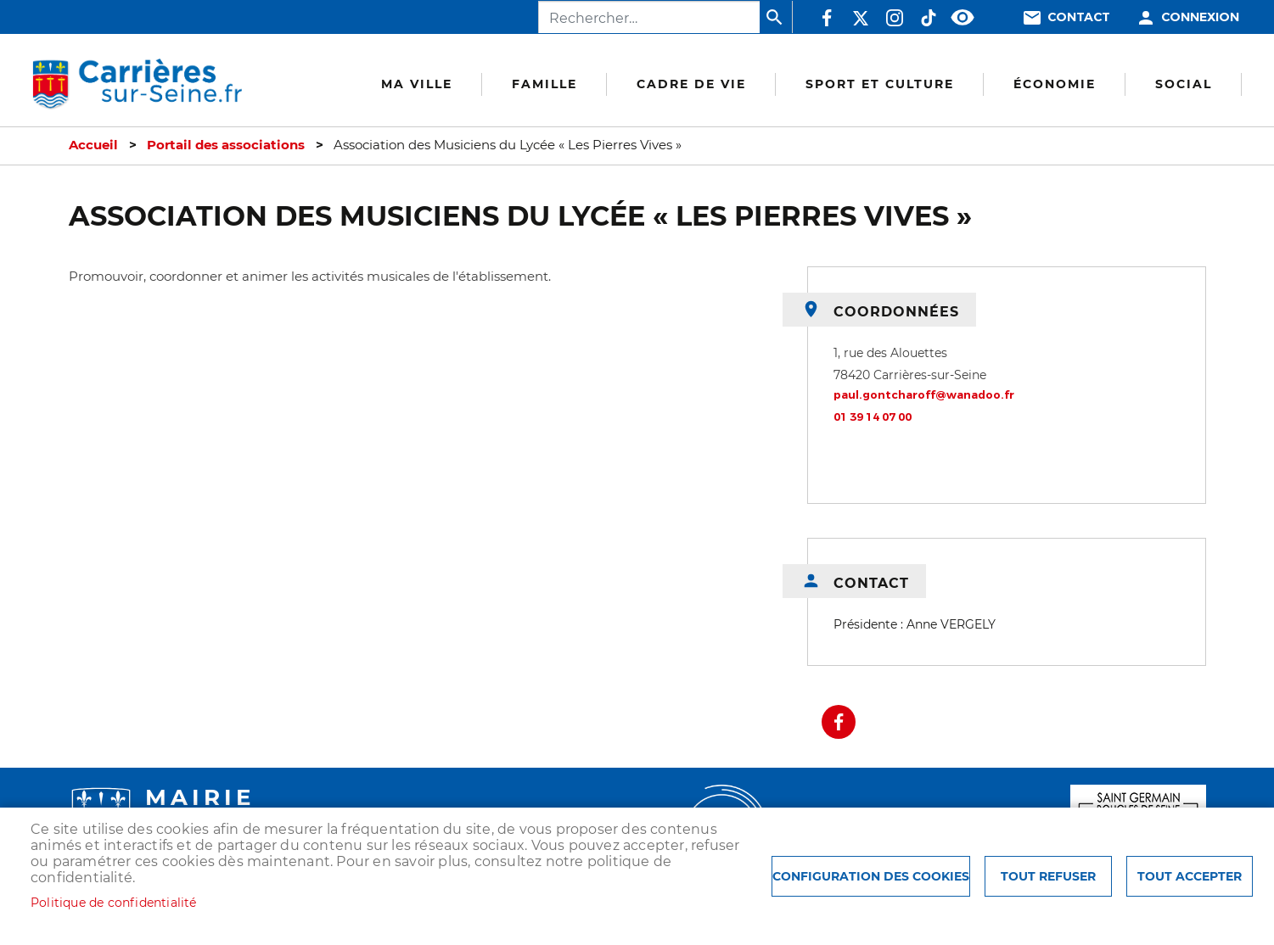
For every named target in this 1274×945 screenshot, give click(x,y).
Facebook (827, 18)
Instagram (895, 18)
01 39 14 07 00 (872, 417)
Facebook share (839, 722)
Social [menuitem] (1183, 84)
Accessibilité (962, 18)
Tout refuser (1048, 876)
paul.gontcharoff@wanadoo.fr (923, 395)
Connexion (1200, 17)
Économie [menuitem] (1054, 84)
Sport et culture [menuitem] (879, 84)
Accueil (93, 145)
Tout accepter (1189, 876)
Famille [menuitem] (544, 84)
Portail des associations (226, 145)
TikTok (929, 18)
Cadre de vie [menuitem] (691, 84)
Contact (1078, 17)
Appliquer (776, 17)
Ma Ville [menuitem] (416, 84)
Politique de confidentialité (114, 902)
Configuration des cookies (870, 876)
